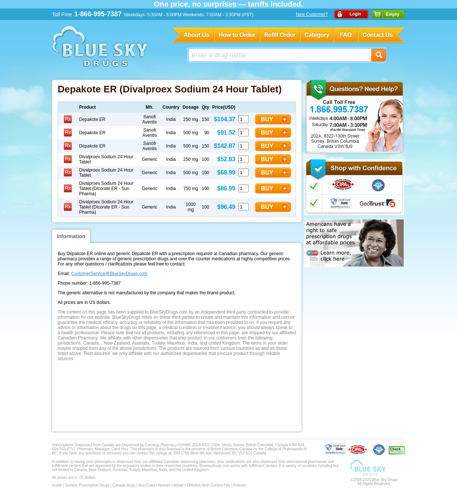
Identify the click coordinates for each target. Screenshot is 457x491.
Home (57, 485)
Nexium (164, 485)
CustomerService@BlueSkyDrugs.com (109, 273)
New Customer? (312, 14)
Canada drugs (124, 485)
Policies (239, 485)
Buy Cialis (147, 485)
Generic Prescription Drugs (87, 485)
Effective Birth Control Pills (209, 485)
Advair (178, 485)
